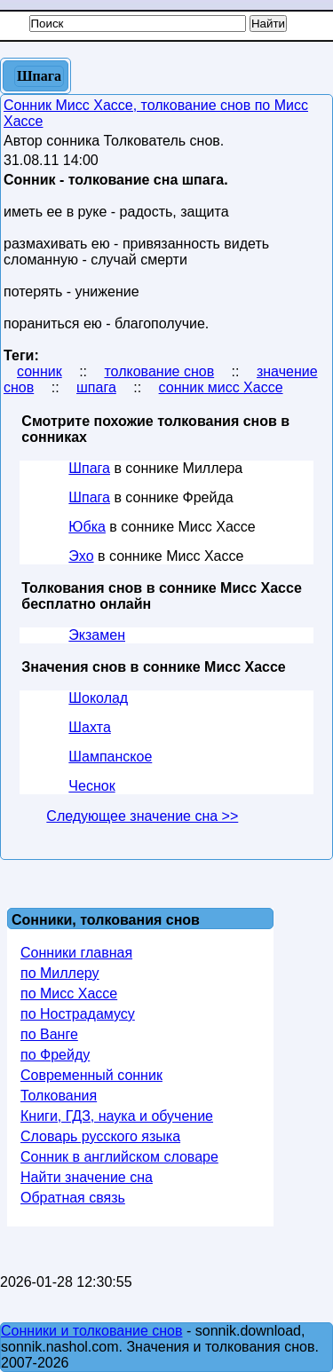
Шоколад (98, 698)
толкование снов (159, 371)
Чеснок (91, 785)
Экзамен (96, 635)
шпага (96, 387)
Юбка (87, 526)
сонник (39, 371)
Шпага (89, 468)
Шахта (89, 727)
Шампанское (110, 756)
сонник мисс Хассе (221, 387)
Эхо (80, 556)
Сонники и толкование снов (92, 1330)
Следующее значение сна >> (142, 816)
